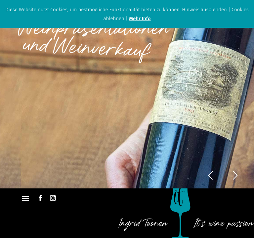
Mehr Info (139, 18)
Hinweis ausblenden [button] (204, 10)
